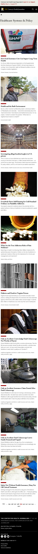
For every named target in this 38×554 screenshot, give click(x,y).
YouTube (8, 536)
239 (21, 504)
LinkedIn (19, 536)
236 (12, 504)
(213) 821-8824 (8, 528)
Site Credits (4, 545)
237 (15, 504)
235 (9, 504)
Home (1, 14)
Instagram (13, 536)
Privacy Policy (4, 544)
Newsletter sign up (8, 540)
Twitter (5, 536)
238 (18, 504)
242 (29, 504)
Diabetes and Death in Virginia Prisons (14, 293)
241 (27, 504)
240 (24, 504)
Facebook (2, 536)
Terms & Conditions (6, 547)
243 (32, 504)
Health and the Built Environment (13, 106)
